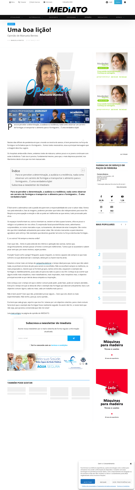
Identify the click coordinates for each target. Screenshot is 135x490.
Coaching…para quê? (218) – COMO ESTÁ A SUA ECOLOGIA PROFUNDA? (80, 391)
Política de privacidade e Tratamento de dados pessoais (99, 486)
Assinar (118, 2)
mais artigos (16, 313)
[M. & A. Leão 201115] (112, 336)
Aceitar (88, 482)
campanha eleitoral (43, 263)
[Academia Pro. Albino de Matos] (48, 116)
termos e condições (59, 345)
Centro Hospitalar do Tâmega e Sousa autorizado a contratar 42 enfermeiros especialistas (114, 285)
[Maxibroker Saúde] (112, 65)
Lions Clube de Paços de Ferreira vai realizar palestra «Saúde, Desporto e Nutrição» (114, 270)
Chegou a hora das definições (15, 389)
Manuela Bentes (17, 40)
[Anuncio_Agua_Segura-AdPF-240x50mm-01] (48, 362)
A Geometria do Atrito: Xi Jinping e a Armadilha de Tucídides (58, 391)
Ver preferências (122, 482)
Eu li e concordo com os (49, 345)
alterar (124, 154)
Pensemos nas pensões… (35, 389)
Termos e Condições (123, 486)
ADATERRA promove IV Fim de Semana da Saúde (114, 298)
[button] (131, 463)
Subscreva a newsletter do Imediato (30, 184)
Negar (103, 482)
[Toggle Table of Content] (82, 170)
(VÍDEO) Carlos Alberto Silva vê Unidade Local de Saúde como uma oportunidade (114, 241)
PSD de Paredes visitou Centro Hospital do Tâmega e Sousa (112, 255)
